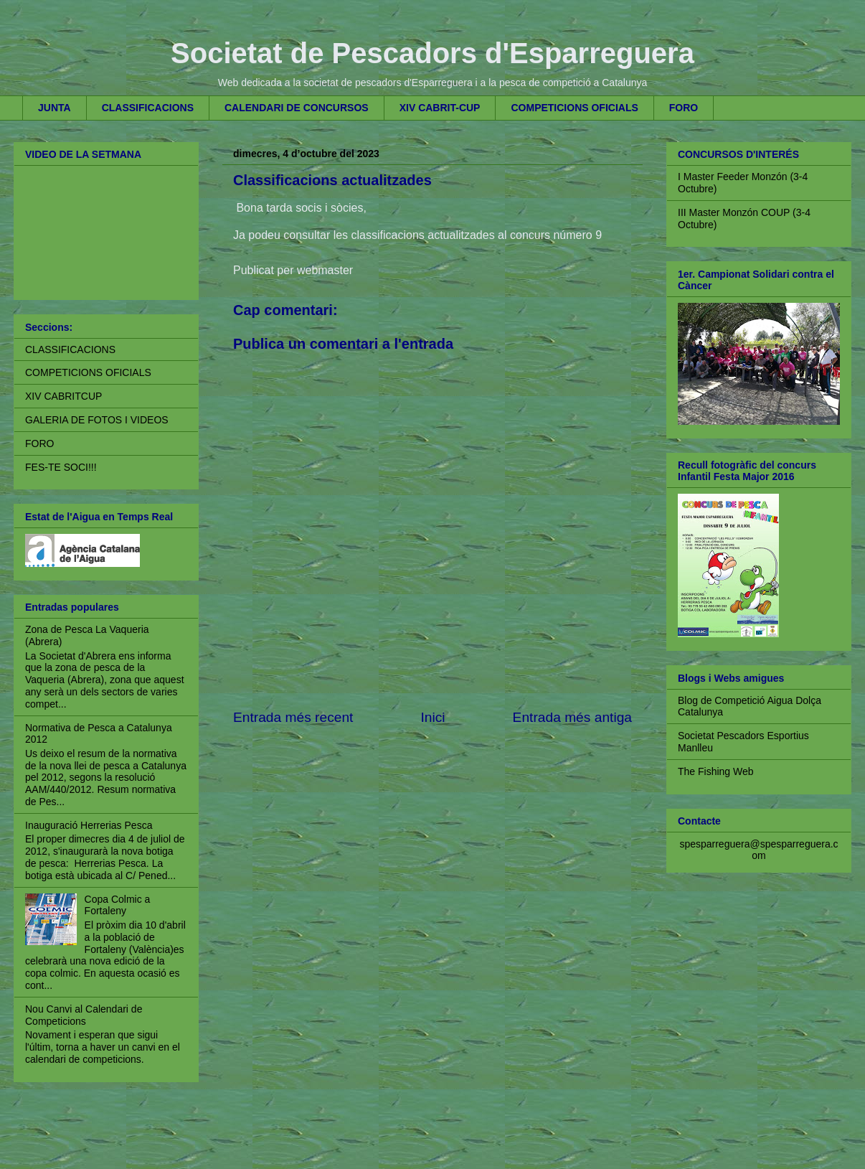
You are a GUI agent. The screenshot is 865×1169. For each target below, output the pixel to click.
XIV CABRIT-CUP (440, 107)
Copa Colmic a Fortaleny (118, 905)
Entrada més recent (293, 717)
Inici (432, 717)
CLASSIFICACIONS (148, 107)
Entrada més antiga (572, 717)
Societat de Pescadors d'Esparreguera (432, 53)
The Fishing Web (716, 771)
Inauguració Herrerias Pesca (88, 825)
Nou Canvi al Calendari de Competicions (83, 1015)
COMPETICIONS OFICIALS (574, 107)
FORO (683, 107)
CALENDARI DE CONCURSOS (296, 107)
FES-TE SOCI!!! (61, 467)
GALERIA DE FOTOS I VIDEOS (97, 420)
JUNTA (54, 107)
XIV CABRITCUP (63, 396)
